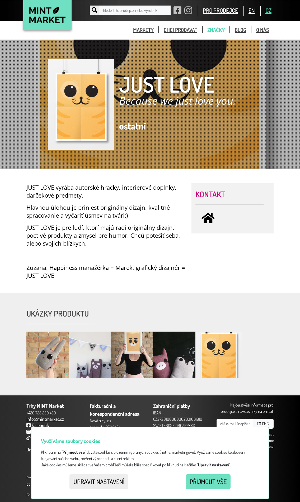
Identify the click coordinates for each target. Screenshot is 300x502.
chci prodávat (180, 29)
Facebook (37, 425)
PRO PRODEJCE (220, 10)
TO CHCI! (263, 423)
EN (252, 10)
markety (143, 29)
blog (240, 29)
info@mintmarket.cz (45, 419)
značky (216, 29)
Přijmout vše (208, 481)
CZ (268, 10)
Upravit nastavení (98, 481)
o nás (262, 29)
